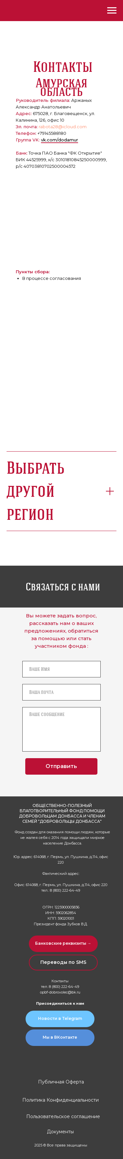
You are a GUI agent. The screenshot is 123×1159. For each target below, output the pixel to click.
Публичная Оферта (61, 1082)
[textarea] (61, 729)
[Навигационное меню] (111, 10)
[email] (61, 692)
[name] (61, 669)
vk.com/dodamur (59, 139)
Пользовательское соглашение (63, 1116)
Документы (60, 1132)
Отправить (61, 766)
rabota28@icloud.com (63, 126)
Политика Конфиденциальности (60, 1100)
